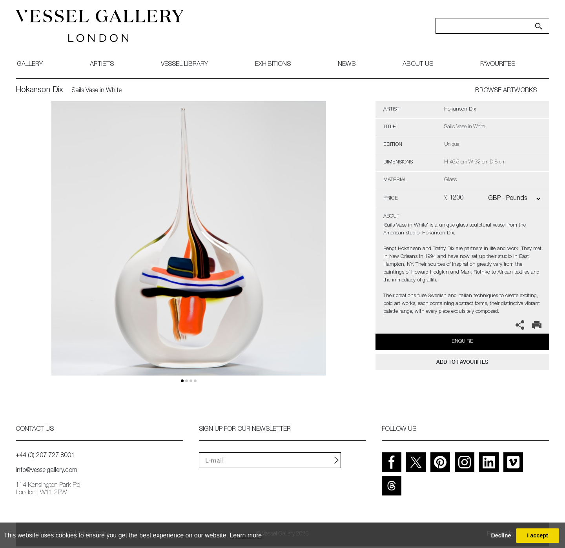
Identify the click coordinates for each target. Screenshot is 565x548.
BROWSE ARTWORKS (506, 91)
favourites (497, 65)
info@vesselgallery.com (46, 471)
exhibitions (273, 65)
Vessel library (184, 65)
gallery (30, 65)
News (346, 65)
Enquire (462, 341)
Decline (501, 535)
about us (418, 65)
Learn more (246, 535)
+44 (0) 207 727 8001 (45, 456)
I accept (537, 535)
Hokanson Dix (39, 90)
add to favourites (462, 362)
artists (102, 65)
